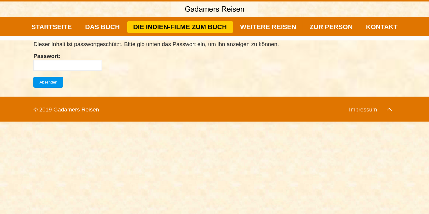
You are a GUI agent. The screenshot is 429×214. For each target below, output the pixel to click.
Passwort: (67, 62)
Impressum (363, 109)
